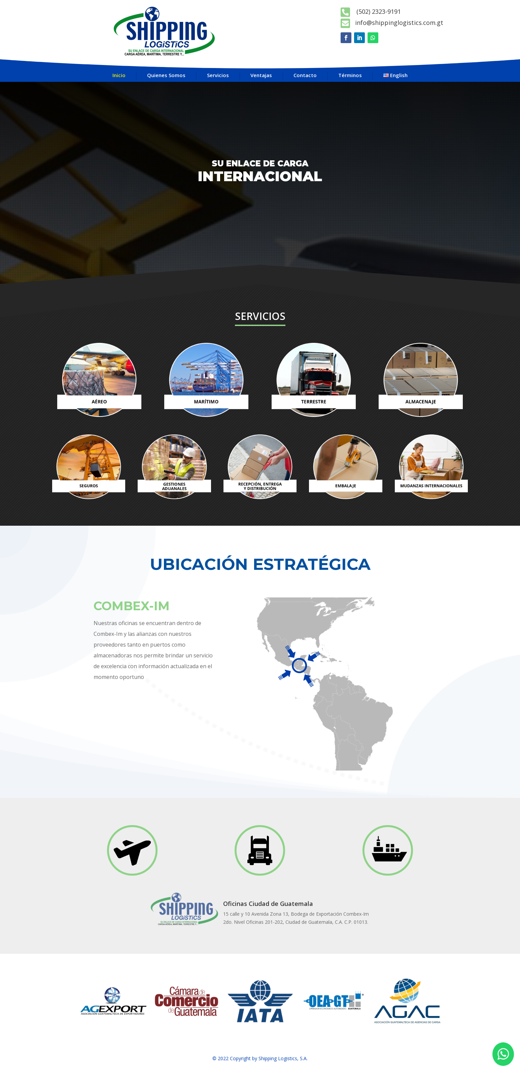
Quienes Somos (166, 75)
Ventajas (261, 75)
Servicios (218, 75)
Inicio (119, 75)
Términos (350, 75)
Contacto (305, 75)
